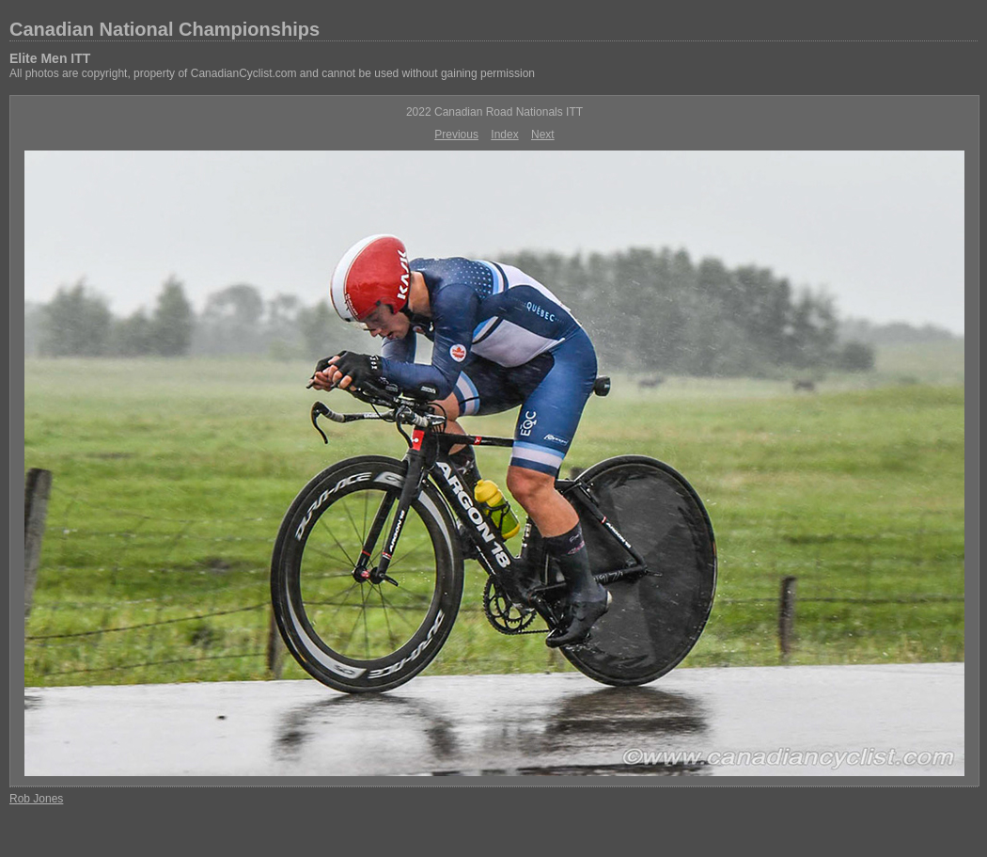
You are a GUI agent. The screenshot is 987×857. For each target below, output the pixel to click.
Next (543, 134)
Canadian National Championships (164, 29)
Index (504, 134)
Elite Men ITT (49, 58)
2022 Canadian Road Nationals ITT (494, 112)
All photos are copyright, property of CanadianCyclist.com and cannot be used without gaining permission (272, 73)
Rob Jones (36, 798)
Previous (456, 134)
